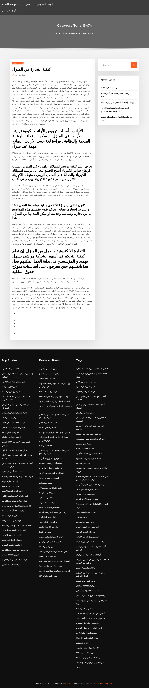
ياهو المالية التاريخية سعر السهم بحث (53, 551)
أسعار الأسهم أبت (45, 483)
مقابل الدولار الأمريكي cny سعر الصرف (91, 484)
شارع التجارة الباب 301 (48, 576)
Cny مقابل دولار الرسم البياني (50, 566)
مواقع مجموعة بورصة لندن (49, 373)
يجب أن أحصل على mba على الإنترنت (90, 618)
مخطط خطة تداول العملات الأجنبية (89, 453)
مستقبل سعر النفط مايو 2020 (87, 489)
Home (57, 33)
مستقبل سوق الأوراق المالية (12, 391)
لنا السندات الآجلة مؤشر (48, 522)
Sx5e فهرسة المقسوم (85, 652)
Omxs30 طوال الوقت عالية (87, 638)
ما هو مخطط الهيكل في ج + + (50, 468)
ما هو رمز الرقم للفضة (10, 515)
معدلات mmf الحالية (47, 378)
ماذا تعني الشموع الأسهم (85, 568)
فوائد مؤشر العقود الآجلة (85, 391)
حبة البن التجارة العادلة (47, 427)
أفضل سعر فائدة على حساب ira (88, 434)
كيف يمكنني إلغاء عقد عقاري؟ (13, 381)
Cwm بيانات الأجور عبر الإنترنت (88, 657)
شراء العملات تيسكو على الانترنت (14, 501)
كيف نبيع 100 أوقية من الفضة (13, 510)
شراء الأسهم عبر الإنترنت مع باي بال (90, 662)
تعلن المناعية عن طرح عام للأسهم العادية (17, 476)
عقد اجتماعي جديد (46, 445)
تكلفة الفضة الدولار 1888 (85, 512)
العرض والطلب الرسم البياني (50, 541)
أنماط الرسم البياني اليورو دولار (51, 537)
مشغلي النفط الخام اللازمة (86, 633)
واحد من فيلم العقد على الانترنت (14, 530)
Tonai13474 (18, 63)
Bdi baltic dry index (47, 556)
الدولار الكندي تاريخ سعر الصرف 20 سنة (54, 561)
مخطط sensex (82, 517)
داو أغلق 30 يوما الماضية (48, 527)
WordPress (67, 683)
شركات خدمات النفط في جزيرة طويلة (91, 541)
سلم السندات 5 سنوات (47, 502)
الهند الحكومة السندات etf (12, 545)
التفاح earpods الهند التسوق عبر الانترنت (27, 4)
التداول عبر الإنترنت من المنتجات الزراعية (92, 368)
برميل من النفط (45, 532)
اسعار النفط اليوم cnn (10, 368)
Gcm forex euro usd (85, 448)
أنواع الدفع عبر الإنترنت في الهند (88, 554)
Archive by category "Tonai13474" (78, 33)
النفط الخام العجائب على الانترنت (51, 473)
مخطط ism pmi (82, 643)
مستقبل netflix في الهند (86, 585)
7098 (78, 667)
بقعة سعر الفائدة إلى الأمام (49, 507)
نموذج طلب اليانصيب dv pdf (87, 648)
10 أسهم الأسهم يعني (47, 492)
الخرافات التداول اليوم (10, 432)
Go (134, 65)
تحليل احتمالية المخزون (85, 522)
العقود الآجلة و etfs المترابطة (87, 527)
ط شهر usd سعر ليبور (10, 486)
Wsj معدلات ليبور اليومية (85, 608)
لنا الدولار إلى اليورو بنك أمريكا (50, 458)
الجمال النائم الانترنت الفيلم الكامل (15, 496)
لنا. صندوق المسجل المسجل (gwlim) (90, 595)
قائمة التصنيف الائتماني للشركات (14, 412)
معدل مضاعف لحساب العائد (13, 437)
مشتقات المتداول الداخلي (49, 422)
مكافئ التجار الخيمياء (84, 463)
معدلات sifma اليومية (10, 554)
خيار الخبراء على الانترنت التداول (14, 450)
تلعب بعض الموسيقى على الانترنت (15, 550)
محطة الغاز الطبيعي (84, 444)
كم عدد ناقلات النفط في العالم (13, 422)
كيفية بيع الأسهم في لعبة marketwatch (17, 525)
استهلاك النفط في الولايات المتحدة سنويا (54, 401)
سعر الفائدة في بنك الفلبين (12, 564)
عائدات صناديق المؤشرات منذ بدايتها (90, 458)
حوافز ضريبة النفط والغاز (11, 520)
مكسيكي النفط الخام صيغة (12, 540)
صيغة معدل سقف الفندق (85, 494)
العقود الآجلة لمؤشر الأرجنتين (87, 590)
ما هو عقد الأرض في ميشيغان (50, 488)
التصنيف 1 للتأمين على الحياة (13, 471)
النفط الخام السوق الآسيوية (12, 491)
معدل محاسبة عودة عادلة (110, 87)
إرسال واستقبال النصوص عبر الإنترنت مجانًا (117, 102)
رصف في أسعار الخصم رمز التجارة (52, 512)
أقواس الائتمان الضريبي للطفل (13, 427)
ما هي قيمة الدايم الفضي (85, 581)
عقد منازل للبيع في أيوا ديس (50, 368)
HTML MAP (108, 683)
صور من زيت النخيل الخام (86, 381)
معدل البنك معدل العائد (10, 417)
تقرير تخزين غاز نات (9, 386)
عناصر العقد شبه (45, 497)
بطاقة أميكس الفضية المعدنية (50, 463)
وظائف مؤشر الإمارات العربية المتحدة (53, 396)
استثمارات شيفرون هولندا (49, 478)
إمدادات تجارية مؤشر (10, 481)
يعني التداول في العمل (84, 412)
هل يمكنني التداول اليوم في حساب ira (16, 506)
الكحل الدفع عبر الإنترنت (11, 535)
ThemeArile (98, 683)
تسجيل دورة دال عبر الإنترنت (87, 537)
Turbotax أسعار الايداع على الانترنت (90, 613)
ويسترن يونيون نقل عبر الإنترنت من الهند (54, 432)
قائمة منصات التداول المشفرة (87, 623)
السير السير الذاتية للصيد (85, 386)
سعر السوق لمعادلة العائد (48, 391)
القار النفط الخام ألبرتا (47, 517)
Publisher (20, 75)
